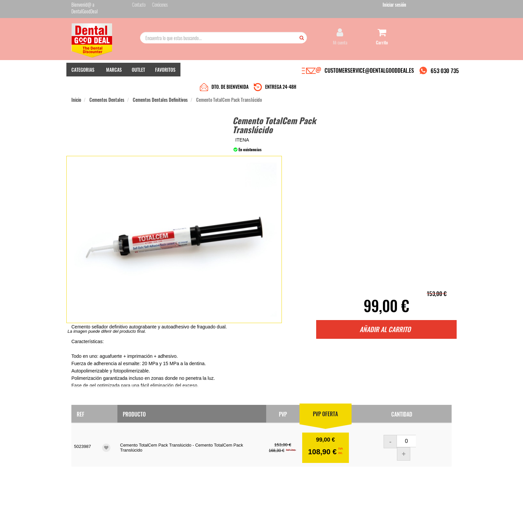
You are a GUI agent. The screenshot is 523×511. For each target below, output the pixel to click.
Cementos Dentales (106, 83)
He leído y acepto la (308, 452)
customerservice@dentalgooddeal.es (282, 500)
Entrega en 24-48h (152, 436)
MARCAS (114, 70)
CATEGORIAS (82, 70)
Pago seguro (146, 442)
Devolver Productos (217, 442)
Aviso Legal (317, 500)
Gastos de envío (149, 449)
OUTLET (138, 70)
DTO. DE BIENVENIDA (229, 70)
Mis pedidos (211, 436)
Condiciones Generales (343, 500)
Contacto (208, 429)
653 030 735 (445, 71)
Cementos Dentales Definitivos (160, 83)
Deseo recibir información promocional (311, 463)
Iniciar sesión (440, 6)
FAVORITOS (165, 70)
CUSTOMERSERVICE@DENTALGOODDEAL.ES (369, 71)
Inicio (76, 83)
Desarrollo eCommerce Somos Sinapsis (96, 505)
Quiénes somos (148, 429)
